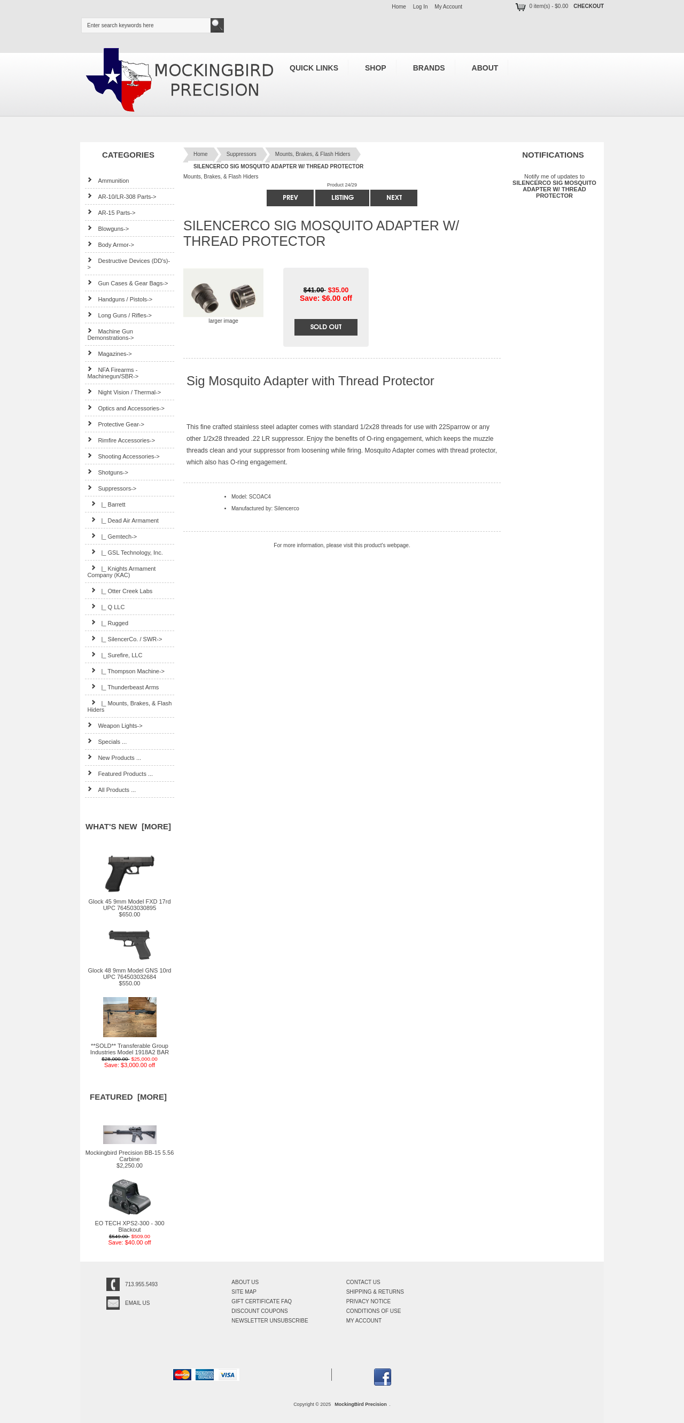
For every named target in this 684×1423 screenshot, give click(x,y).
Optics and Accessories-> (125, 408)
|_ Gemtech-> (112, 536)
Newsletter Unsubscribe (269, 1321)
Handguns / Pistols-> (119, 299)
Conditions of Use (373, 1311)
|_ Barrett (106, 504)
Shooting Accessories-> (123, 456)
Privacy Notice (368, 1301)
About (485, 68)
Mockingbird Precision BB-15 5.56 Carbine (130, 1153)
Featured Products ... (120, 773)
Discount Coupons (259, 1311)
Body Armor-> (110, 244)
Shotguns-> (107, 472)
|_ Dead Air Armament (123, 520)
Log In (420, 7)
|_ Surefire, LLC (114, 654)
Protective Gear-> (115, 424)
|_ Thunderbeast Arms (123, 686)
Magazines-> (109, 353)
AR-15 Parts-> (111, 212)
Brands (429, 68)
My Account (448, 7)
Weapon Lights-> (114, 725)
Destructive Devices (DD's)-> (128, 263)
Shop (375, 68)
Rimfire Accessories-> (121, 440)
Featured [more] (128, 1096)
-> (111, 488)
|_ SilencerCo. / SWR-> (124, 638)
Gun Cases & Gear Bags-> (127, 282)
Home (399, 7)
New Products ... (114, 757)
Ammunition (108, 180)
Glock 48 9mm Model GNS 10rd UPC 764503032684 (130, 971)
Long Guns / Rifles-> (119, 315)
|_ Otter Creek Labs (119, 590)
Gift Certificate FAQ (261, 1301)
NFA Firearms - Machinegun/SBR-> (112, 372)
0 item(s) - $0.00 (541, 6)
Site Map (243, 1292)
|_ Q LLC (106, 606)
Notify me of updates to (554, 186)
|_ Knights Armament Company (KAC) (121, 571)
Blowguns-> (108, 228)
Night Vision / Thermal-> (124, 391)
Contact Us (363, 1282)
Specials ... (107, 741)
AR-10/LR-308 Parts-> (121, 196)
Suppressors (241, 154)
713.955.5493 (141, 1284)
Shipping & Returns (375, 1292)
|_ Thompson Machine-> (126, 670)
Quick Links (314, 68)
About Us (245, 1282)
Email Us (137, 1303)
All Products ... (111, 789)
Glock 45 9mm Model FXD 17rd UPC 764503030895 (129, 902)
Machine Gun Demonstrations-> (110, 334)
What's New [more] (128, 826)
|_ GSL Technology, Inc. (124, 552)
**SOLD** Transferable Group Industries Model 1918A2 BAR (129, 1046)
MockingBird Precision (361, 1404)
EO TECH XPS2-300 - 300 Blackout (129, 1224)
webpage (398, 545)
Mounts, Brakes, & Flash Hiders (313, 154)
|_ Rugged (107, 622)
